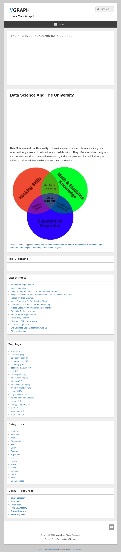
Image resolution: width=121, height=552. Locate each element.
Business (15, 434)
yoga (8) (14, 407)
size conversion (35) (20, 358)
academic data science (41, 245)
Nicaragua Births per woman (24, 321)
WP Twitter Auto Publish (48, 550)
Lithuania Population (20, 324)
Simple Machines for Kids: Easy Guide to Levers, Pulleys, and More (41, 294)
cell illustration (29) (19, 378)
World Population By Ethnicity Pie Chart (29, 301)
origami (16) (16, 391)
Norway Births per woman (22, 284)
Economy (15, 451)
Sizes (13, 477)
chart (20, 245)
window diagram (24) (20, 384)
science (14, 471)
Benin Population (18, 288)
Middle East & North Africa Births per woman (31, 308)
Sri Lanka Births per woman (23, 311)
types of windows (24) (21, 388)
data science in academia (86, 245)
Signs (13, 474)
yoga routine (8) (18, 411)
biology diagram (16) (20, 404)
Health (14, 461)
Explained (15, 454)
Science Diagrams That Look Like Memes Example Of (35, 291)
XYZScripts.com (75, 550)
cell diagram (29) (18, 374)
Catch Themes (69, 539)
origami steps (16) (19, 394)
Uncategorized (17, 481)
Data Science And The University (42, 95)
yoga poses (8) (17, 414)
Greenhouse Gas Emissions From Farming (30, 304)
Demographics (17, 441)
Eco (12, 444)
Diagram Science (18, 331)
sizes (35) (15, 351)
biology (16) (16, 401)
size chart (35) (17, 354)
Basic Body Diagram (20, 318)
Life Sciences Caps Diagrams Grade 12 (29, 328)
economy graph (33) (20, 364)
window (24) (16, 381)
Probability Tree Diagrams (23, 298)
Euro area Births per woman (23, 314)
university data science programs (48, 247)
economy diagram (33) (21, 368)
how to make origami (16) (22, 398)
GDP (13, 458)
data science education (63, 245)
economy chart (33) (20, 361)
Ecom (13, 448)
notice (13, 467)
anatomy (15, 431)
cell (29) (14, 371)
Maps (13, 464)
